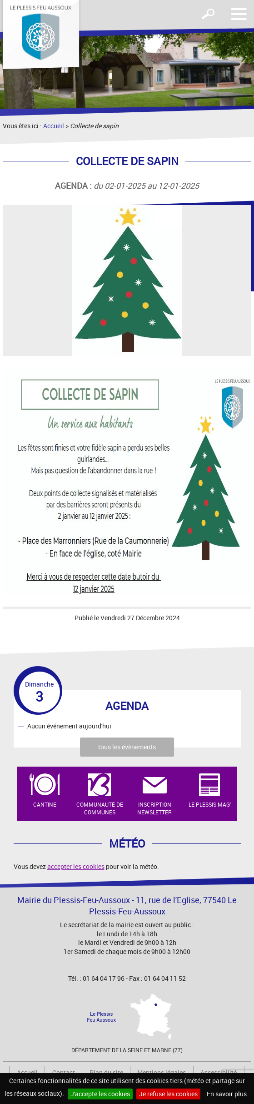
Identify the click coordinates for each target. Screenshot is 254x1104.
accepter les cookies (76, 866)
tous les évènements (127, 747)
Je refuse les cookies (168, 1093)
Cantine (44, 804)
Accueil (53, 125)
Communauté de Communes (99, 808)
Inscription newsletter (154, 808)
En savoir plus (227, 1093)
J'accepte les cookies (100, 1093)
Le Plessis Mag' (210, 804)
